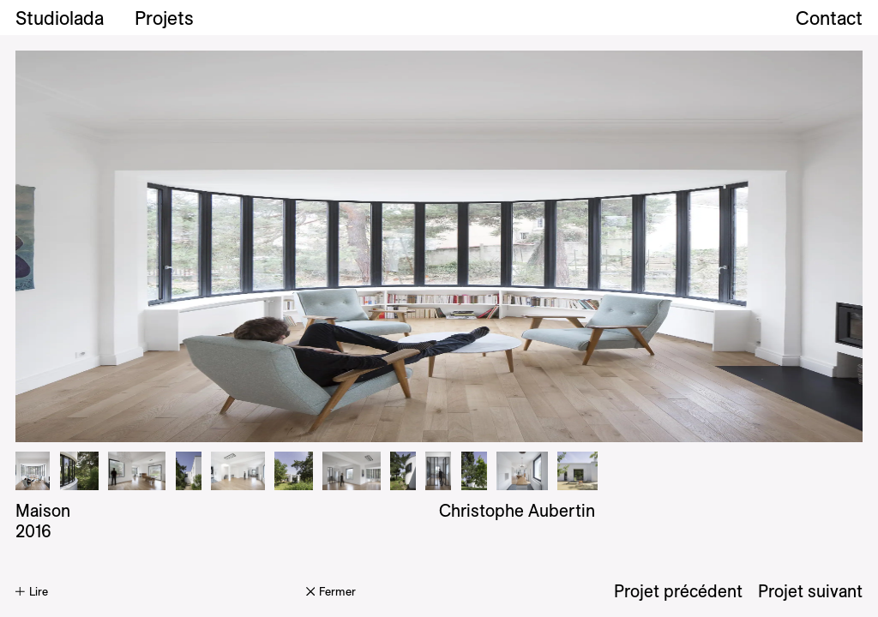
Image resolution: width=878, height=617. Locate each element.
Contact (829, 18)
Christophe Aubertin (517, 510)
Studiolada (59, 18)
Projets (164, 18)
